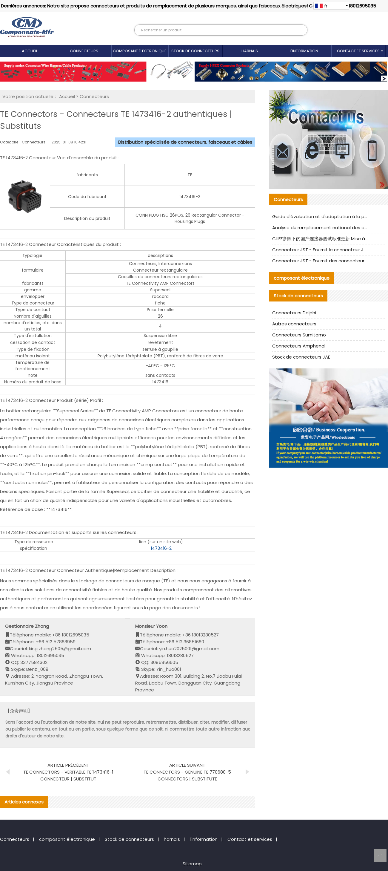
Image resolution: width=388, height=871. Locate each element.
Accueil (30, 51)
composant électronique (140, 51)
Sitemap (192, 864)
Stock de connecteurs (195, 51)
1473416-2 (161, 548)
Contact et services (358, 51)
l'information (304, 51)
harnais (249, 51)
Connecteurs (84, 51)
